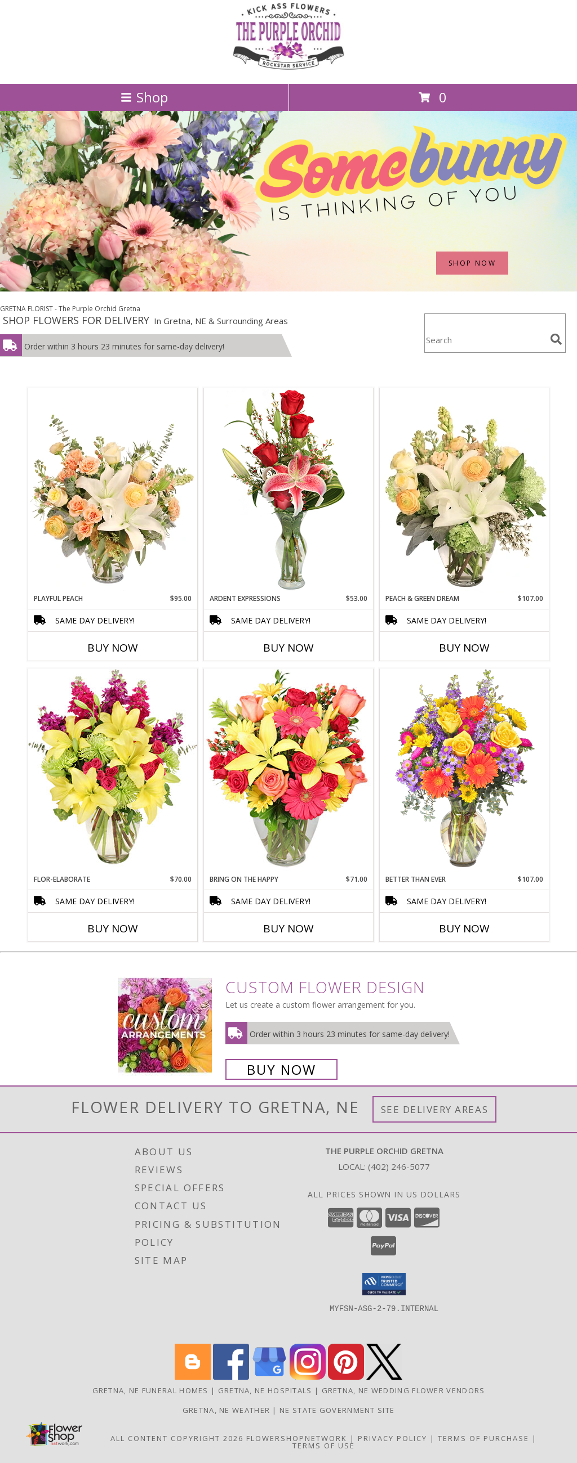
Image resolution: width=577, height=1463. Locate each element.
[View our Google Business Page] (269, 1376)
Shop (144, 97)
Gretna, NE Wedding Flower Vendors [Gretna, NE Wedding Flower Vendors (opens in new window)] (403, 1390)
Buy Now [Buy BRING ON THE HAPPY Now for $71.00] (288, 928)
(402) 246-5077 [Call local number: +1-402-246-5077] (399, 1166)
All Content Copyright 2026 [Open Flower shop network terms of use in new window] (176, 1438)
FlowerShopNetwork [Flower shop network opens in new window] (296, 1438)
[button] (384, 1284)
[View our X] (384, 1376)
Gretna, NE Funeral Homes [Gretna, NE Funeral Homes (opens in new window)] (150, 1390)
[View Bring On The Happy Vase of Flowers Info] (288, 771)
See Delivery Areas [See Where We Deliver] (435, 1109)
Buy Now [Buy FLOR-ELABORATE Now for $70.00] (112, 928)
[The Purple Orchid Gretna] (288, 67)
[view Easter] (288, 288)
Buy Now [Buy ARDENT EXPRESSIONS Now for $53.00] (288, 647)
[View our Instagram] (308, 1376)
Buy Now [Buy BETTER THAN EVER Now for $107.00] (464, 928)
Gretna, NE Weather (226, 1410)
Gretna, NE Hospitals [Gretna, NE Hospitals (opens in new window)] (265, 1390)
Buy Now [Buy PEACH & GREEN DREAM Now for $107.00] (464, 647)
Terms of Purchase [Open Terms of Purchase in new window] (483, 1438)
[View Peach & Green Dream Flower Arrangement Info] (464, 490)
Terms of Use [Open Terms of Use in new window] (323, 1445)
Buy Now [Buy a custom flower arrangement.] (281, 1069)
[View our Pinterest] (346, 1376)
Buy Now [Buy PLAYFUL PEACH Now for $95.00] (112, 647)
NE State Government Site (336, 1410)
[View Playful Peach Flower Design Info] (112, 490)
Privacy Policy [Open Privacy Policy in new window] (392, 1438)
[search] (556, 339)
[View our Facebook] (231, 1376)
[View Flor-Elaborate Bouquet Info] (112, 771)
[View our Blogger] (193, 1376)
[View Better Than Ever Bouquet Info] (464, 771)
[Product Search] (485, 340)
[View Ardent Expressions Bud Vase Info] (288, 490)
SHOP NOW (472, 263)
